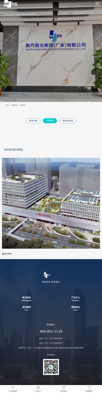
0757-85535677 (56, 343)
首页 (7, 105)
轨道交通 (33, 121)
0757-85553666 (56, 338)
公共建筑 (22, 105)
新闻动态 (75, 308)
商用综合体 (67, 121)
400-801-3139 (51, 331)
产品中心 (75, 299)
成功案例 (26, 308)
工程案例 (14, 105)
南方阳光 (26, 299)
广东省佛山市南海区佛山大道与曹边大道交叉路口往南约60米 (58, 348)
